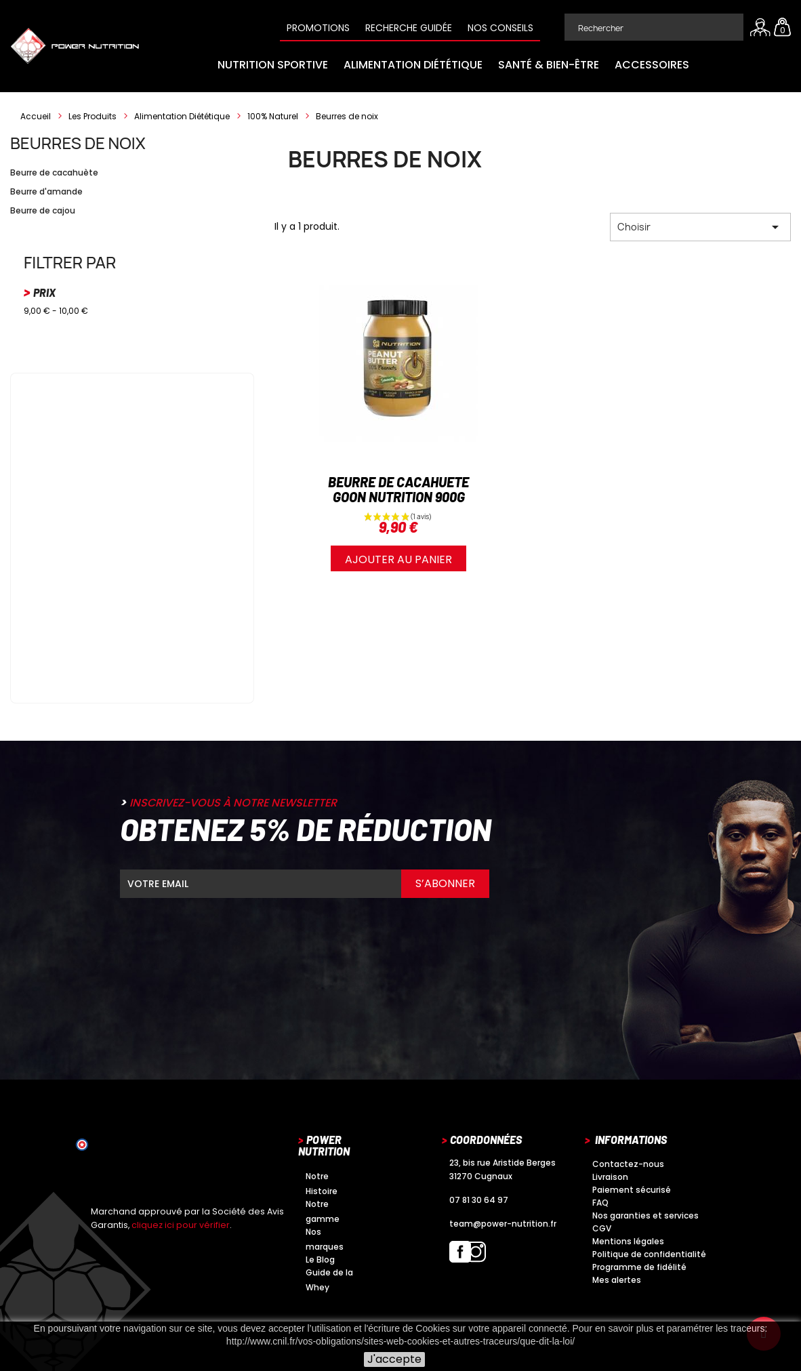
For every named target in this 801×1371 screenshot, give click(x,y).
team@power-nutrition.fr (502, 1223)
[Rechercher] (653, 27)
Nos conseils (500, 28)
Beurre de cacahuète (54, 172)
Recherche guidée (408, 28)
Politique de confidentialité (649, 1254)
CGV (601, 1228)
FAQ (600, 1202)
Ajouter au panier (398, 559)
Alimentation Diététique (413, 65)
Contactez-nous (628, 1164)
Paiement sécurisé (631, 1189)
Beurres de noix (78, 142)
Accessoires (652, 65)
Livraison (610, 1177)
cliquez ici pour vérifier (180, 1225)
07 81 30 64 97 (478, 1200)
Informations (631, 1139)
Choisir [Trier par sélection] (700, 227)
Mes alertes (616, 1280)
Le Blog (320, 1259)
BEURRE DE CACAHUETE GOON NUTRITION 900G (398, 489)
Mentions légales (628, 1241)
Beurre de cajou (42, 210)
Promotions (318, 28)
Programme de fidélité (639, 1267)
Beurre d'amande (46, 191)
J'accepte (394, 1359)
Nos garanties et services (645, 1215)
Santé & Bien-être (548, 65)
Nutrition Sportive (273, 65)
